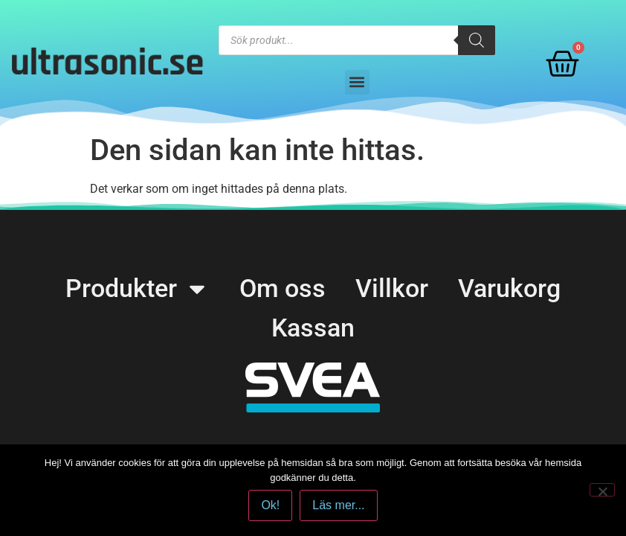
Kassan (313, 327)
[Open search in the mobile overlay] (357, 40)
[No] (602, 490)
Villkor (391, 288)
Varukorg (509, 288)
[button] (357, 82)
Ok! (270, 505)
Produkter (137, 288)
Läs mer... (338, 505)
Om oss (282, 288)
